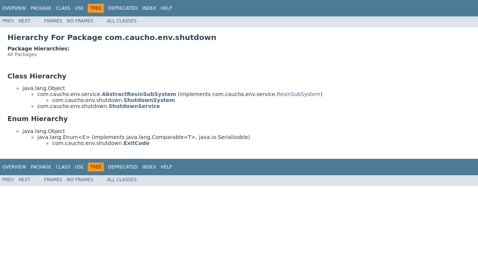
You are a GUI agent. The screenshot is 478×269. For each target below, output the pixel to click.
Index (149, 8)
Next (24, 21)
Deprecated (123, 8)
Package (41, 8)
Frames (53, 21)
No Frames (80, 21)
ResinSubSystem (298, 94)
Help (166, 8)
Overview (14, 8)
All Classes (122, 21)
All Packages (22, 54)
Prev (8, 21)
